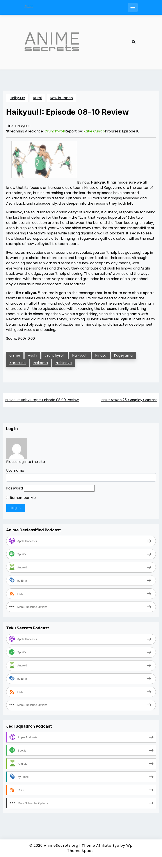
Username (15, 470)
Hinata (100, 355)
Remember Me (21, 497)
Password (14, 488)
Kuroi (37, 97)
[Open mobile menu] (133, 7)
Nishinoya (63, 362)
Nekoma (40, 362)
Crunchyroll (55, 131)
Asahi (32, 355)
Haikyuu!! (17, 97)
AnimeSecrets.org (61, 845)
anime (14, 355)
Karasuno (17, 362)
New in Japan (61, 97)
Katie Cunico (94, 131)
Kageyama (123, 355)
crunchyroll (54, 355)
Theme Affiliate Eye (100, 845)
